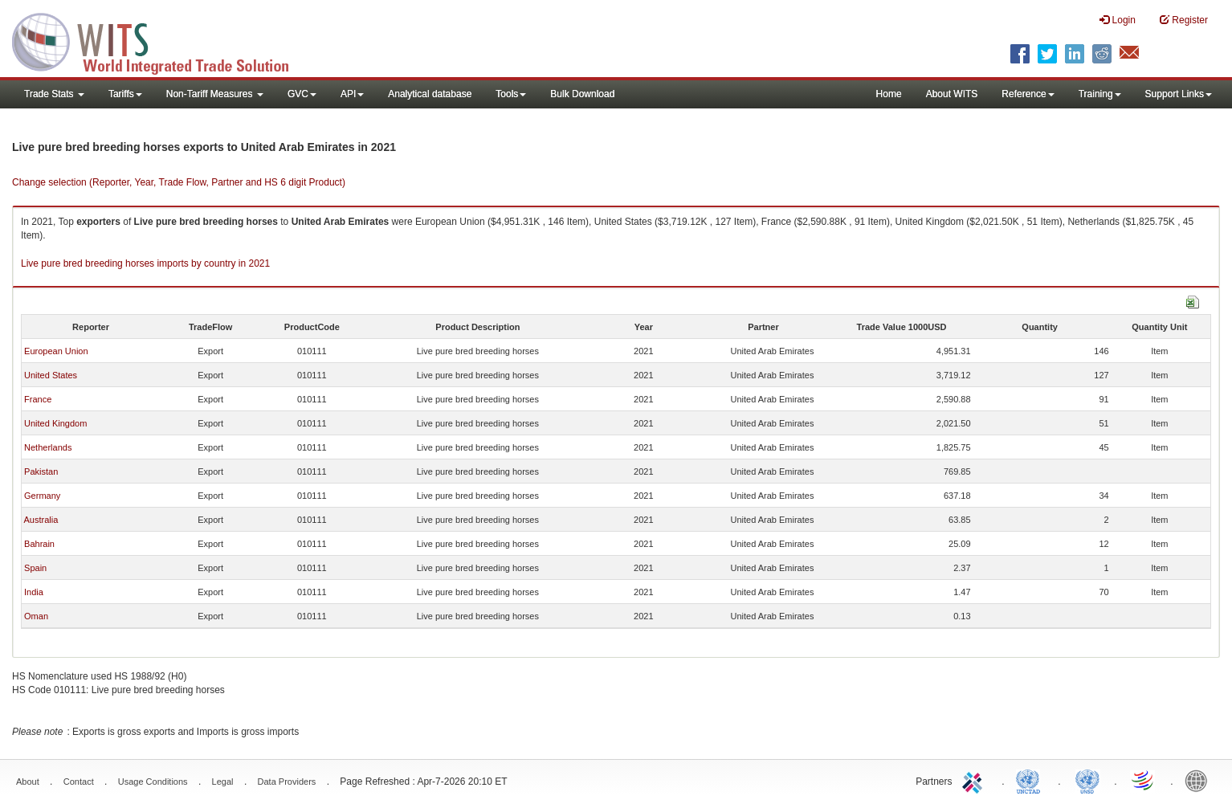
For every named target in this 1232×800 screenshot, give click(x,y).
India (33, 592)
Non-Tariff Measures (214, 94)
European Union (56, 351)
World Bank (1200, 780)
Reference (1028, 94)
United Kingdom (55, 423)
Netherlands (47, 447)
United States (50, 375)
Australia (40, 519)
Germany (42, 495)
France (37, 399)
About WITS (952, 94)
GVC (302, 94)
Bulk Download (582, 94)
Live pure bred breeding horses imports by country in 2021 (145, 263)
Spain (35, 568)
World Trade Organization (1144, 780)
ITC (975, 780)
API (352, 94)
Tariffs (125, 94)
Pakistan (41, 471)
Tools (511, 94)
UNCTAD (1031, 780)
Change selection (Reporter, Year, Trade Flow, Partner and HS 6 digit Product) (178, 182)
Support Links (1178, 94)
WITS (160, 40)
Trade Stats (54, 94)
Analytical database (429, 94)
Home (889, 94)
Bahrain (39, 544)
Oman (36, 616)
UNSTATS (1087, 780)
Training (1100, 94)
